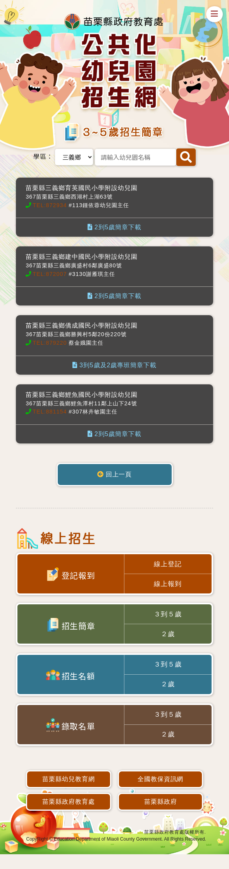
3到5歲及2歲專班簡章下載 (114, 365)
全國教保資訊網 (161, 793)
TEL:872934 (50, 205)
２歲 (168, 640)
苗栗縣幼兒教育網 (68, 793)
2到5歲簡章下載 (114, 227)
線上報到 (168, 586)
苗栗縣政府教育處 (68, 816)
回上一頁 (114, 474)
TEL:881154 (50, 411)
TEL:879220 (50, 343)
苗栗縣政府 (160, 816)
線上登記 (168, 565)
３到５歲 (168, 619)
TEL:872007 (50, 274)
